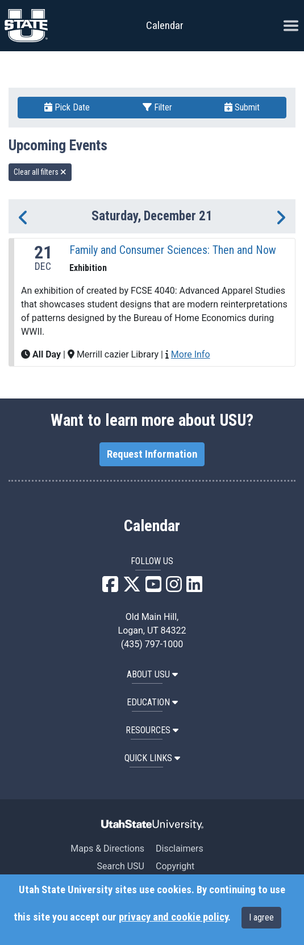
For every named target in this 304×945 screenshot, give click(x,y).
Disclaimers (179, 848)
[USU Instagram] (174, 587)
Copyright (175, 866)
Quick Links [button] (152, 758)
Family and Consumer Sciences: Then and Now (172, 250)
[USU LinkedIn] (194, 587)
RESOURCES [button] (152, 730)
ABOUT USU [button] (152, 674)
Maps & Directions (107, 848)
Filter (157, 107)
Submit (242, 107)
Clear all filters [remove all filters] (40, 171)
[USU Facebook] (110, 587)
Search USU (120, 866)
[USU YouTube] (153, 587)
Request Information (152, 454)
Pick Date (67, 107)
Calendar (152, 526)
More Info (190, 354)
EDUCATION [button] (152, 702)
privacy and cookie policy (173, 917)
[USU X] (132, 587)
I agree (261, 917)
